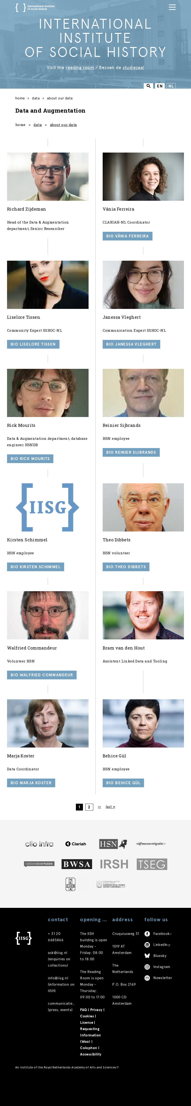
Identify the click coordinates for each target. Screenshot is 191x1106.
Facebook (162, 946)
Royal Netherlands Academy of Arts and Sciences (81, 1079)
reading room (80, 67)
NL (171, 86)
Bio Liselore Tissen (33, 348)
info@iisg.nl (58, 990)
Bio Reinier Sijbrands (131, 457)
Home (20, 99)
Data (37, 99)
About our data (63, 99)
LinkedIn (162, 957)
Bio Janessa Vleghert (131, 348)
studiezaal (133, 67)
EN (160, 86)
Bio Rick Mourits (30, 464)
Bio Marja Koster (31, 793)
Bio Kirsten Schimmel (36, 573)
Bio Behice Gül (123, 793)
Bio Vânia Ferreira (127, 238)
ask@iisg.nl (57, 965)
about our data (63, 126)
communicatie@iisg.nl (67, 1016)
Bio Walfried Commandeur (42, 683)
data (38, 126)
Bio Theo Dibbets (126, 573)
